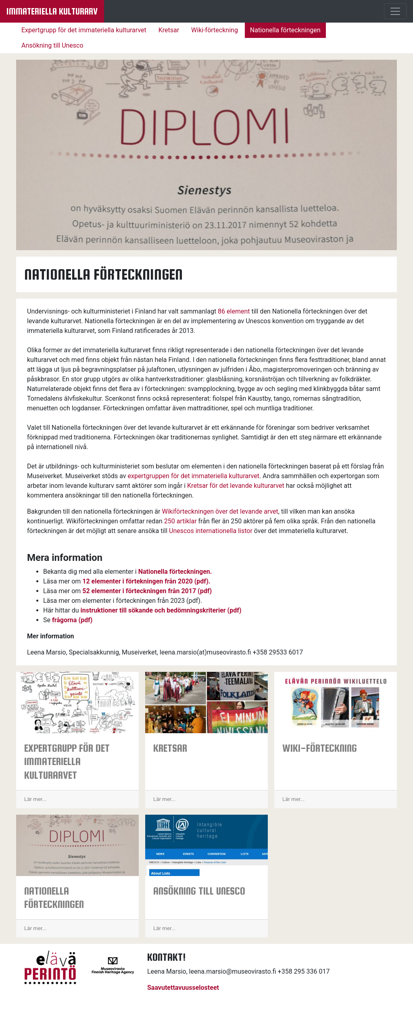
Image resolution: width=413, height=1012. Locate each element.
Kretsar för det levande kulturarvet (235, 485)
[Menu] (395, 11)
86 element (234, 311)
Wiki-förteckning (214, 30)
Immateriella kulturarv (52, 11)
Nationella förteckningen (285, 30)
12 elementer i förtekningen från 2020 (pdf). (146, 581)
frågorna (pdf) (72, 620)
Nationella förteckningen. (175, 571)
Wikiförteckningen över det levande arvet (220, 511)
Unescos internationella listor (210, 531)
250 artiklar (180, 521)
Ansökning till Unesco (52, 45)
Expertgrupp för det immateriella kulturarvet (83, 30)
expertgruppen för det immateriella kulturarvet (193, 476)
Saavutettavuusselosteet (183, 987)
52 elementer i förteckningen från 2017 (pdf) (147, 591)
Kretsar (169, 30)
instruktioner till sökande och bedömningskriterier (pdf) (161, 610)
